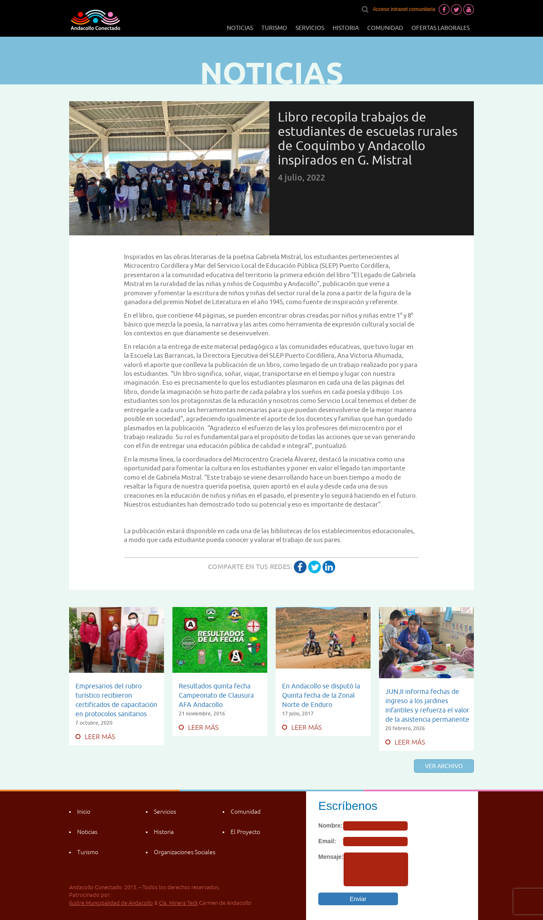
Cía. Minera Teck (178, 903)
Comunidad (385, 27)
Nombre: (330, 825)
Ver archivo (444, 766)
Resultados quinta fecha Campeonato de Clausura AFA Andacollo (216, 695)
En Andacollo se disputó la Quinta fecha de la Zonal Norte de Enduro (321, 695)
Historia (346, 27)
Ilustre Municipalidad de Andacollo (111, 903)
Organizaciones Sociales (184, 852)
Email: (327, 841)
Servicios (310, 27)
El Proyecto (245, 831)
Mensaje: (331, 856)
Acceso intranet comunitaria (404, 9)
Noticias (240, 27)
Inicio (83, 811)
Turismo (274, 27)
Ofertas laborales (440, 27)
